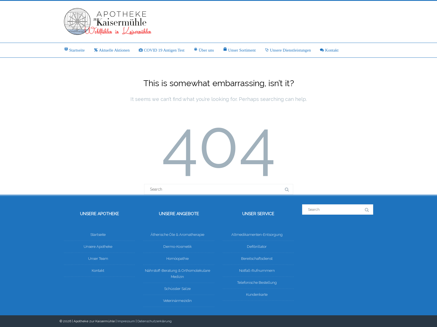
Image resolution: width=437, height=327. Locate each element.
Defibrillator (257, 246)
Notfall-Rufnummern (257, 270)
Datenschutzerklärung (154, 321)
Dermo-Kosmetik (177, 246)
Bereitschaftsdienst (257, 258)
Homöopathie (177, 258)
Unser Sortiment (239, 50)
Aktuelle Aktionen (112, 50)
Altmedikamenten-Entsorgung (257, 234)
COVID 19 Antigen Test (161, 50)
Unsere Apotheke (98, 246)
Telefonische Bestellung (257, 282)
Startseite (74, 50)
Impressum (126, 321)
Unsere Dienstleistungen (287, 50)
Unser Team (98, 258)
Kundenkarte (257, 294)
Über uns (203, 50)
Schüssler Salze (177, 289)
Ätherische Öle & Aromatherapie (177, 234)
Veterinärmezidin (177, 301)
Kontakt (329, 50)
